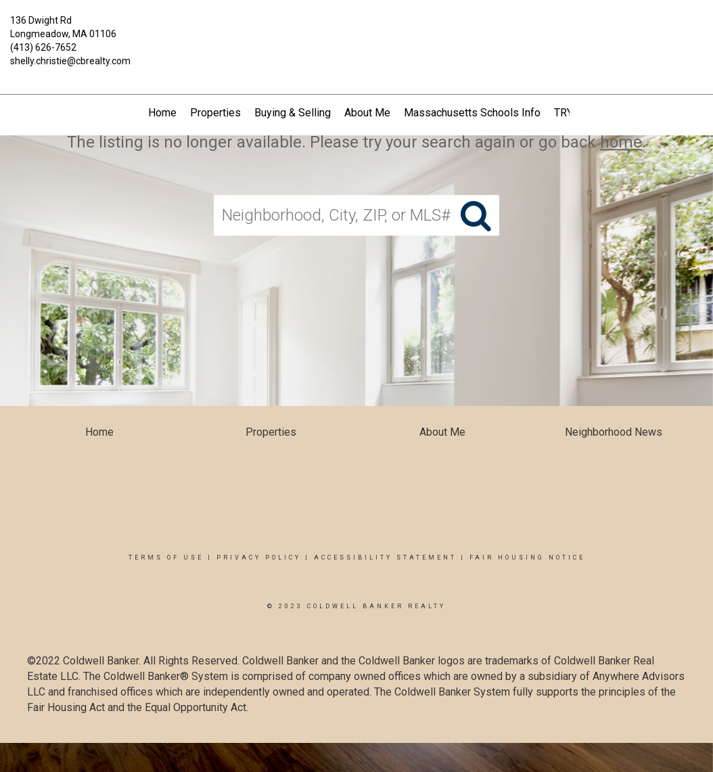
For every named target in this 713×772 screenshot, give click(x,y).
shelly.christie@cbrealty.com (70, 60)
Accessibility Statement (385, 557)
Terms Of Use (166, 557)
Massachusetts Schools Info (472, 112)
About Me (367, 112)
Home (162, 112)
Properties (215, 112)
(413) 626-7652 (43, 47)
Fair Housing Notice (527, 557)
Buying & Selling (292, 112)
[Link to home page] (356, 28)
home (621, 142)
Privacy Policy (258, 557)
